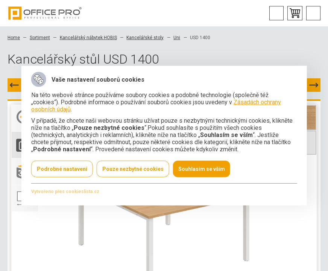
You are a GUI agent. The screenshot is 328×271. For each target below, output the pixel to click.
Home (14, 37)
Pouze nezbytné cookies (133, 169)
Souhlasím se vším (201, 169)
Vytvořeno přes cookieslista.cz (65, 191)
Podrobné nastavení (62, 169)
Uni (176, 37)
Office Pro (45, 13)
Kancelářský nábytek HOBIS (88, 37)
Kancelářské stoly (145, 37)
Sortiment (40, 37)
